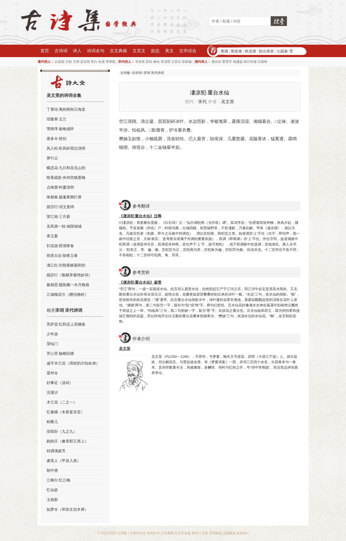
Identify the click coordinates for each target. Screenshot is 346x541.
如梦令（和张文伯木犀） (67, 509)
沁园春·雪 (285, 51)
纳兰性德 (250, 62)
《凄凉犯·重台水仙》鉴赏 (140, 282)
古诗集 (125, 73)
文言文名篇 (182, 533)
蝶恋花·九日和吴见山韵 (66, 168)
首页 (44, 50)
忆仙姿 (52, 490)
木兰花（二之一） (62, 402)
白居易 (59, 62)
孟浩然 (85, 62)
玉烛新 (52, 499)
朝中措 (52, 470)
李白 (94, 62)
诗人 (77, 50)
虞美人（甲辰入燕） (64, 460)
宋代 (202, 101)
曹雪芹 (227, 62)
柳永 (156, 62)
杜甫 (101, 62)
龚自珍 (216, 62)
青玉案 (52, 236)
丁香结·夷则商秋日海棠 (66, 109)
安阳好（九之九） (62, 431)
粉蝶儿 (52, 421)
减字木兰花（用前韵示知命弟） (73, 363)
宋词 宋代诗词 (154, 73)
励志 (155, 50)
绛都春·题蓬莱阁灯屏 (64, 197)
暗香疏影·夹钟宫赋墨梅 (66, 177)
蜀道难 (236, 51)
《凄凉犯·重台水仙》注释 (140, 216)
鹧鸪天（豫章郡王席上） (67, 441)
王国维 (262, 62)
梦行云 (52, 158)
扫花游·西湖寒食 (60, 246)
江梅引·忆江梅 (58, 480)
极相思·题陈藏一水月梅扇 (68, 285)
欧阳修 (187, 62)
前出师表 (266, 51)
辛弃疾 (140, 62)
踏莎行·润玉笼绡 (60, 207)
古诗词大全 (138, 533)
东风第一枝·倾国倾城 (64, 226)
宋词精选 (215, 533)
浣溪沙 (52, 392)
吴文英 (227, 101)
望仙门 (52, 344)
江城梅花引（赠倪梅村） (67, 294)
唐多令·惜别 (57, 138)
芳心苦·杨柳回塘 (60, 353)
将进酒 (250, 51)
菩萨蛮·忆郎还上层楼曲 (66, 324)
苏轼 (149, 62)
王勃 (68, 62)
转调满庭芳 (56, 451)
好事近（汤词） (60, 383)
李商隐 (110, 62)
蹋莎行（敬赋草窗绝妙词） (69, 275)
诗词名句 (95, 50)
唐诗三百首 (200, 533)
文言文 (138, 50)
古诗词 (60, 50)
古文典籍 (118, 50)
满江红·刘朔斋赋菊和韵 (66, 265)
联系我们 (243, 533)
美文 (169, 50)
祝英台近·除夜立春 (62, 255)
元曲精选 (229, 533)
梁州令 (52, 373)
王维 (76, 62)
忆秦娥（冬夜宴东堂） (66, 412)
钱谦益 (238, 62)
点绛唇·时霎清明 (60, 187)
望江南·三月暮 (58, 216)
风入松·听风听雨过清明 (66, 148)
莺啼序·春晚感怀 (60, 129)
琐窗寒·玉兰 (57, 119)
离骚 (224, 51)
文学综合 (187, 50)
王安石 (176, 62)
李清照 (165, 62)
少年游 (52, 334)
